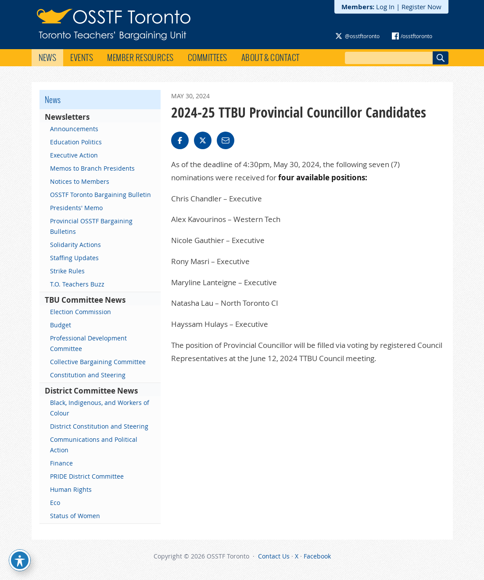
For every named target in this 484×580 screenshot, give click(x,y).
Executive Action (74, 155)
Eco (55, 502)
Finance (61, 463)
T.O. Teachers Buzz (77, 284)
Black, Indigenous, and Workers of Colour (99, 407)
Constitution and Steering (87, 375)
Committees (207, 57)
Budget (60, 325)
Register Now (421, 6)
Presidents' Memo (76, 208)
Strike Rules (67, 271)
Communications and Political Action (93, 444)
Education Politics (76, 142)
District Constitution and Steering (99, 426)
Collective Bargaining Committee (98, 362)
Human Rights (71, 489)
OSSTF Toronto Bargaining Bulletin (100, 194)
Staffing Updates (74, 258)
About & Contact (270, 57)
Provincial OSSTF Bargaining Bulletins (91, 226)
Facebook (317, 556)
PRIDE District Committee (87, 476)
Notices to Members (79, 181)
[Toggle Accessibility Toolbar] (19, 560)
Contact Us (274, 556)
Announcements (74, 129)
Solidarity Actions (75, 244)
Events (81, 57)
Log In (385, 6)
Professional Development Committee (88, 343)
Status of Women (75, 516)
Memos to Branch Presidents (92, 168)
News (48, 57)
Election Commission (80, 312)
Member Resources (140, 57)
